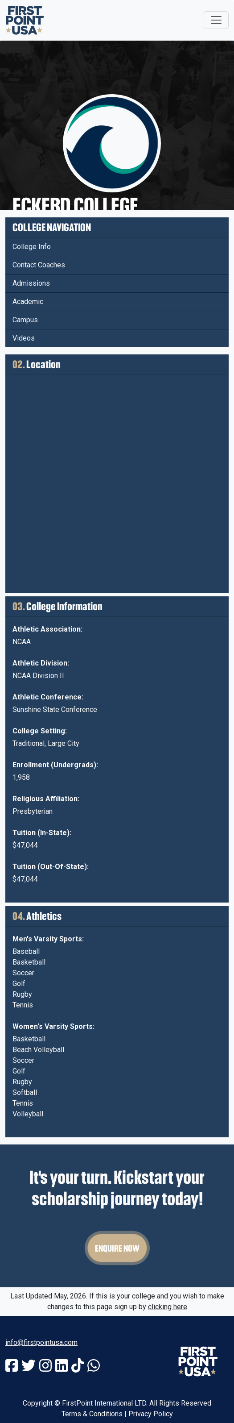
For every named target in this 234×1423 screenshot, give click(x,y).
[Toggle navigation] (216, 20)
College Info (31, 246)
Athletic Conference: (47, 697)
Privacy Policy (150, 1414)
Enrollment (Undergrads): (55, 765)
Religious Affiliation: (45, 799)
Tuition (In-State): (41, 832)
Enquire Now (117, 1248)
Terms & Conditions (92, 1414)
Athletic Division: (40, 663)
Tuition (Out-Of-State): (50, 866)
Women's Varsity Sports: (53, 1026)
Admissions (31, 283)
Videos (23, 338)
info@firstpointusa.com (41, 1342)
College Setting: (39, 731)
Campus (25, 320)
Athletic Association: (47, 629)
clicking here (167, 1306)
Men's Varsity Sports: (48, 939)
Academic (27, 301)
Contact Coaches (38, 265)
